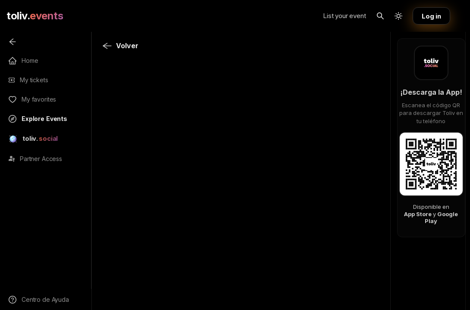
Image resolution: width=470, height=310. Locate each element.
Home (30, 60)
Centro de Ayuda (45, 299)
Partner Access (41, 158)
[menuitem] (49, 42)
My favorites (39, 99)
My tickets (34, 80)
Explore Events (44, 118)
